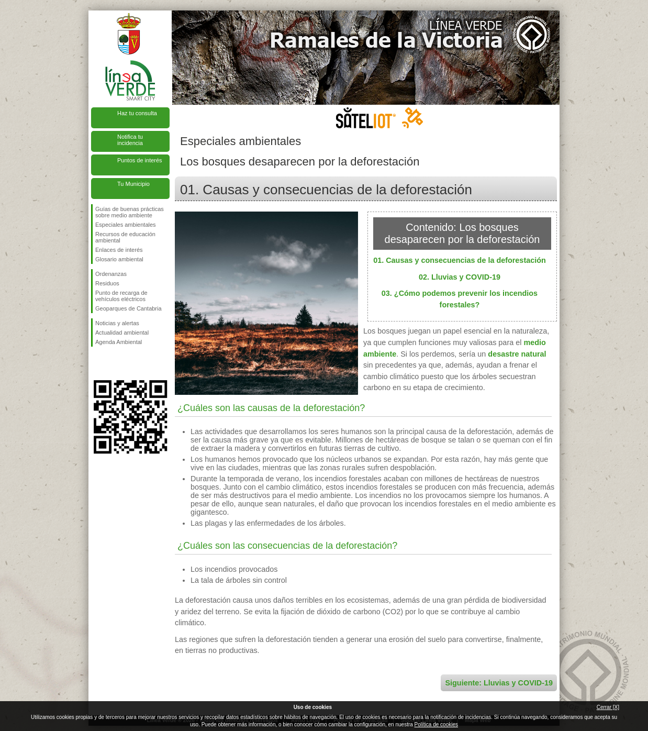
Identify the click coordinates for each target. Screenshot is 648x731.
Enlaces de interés (119, 250)
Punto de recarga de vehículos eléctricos (121, 296)
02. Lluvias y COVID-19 (459, 277)
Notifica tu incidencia (130, 140)
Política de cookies (436, 724)
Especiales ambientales (125, 224)
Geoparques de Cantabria (128, 308)
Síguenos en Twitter (114, 363)
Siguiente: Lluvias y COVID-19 (499, 683)
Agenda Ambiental (118, 342)
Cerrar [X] (608, 707)
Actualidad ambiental (122, 332)
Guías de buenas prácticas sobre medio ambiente (129, 212)
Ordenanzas (111, 274)
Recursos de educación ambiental (125, 237)
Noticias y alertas (117, 323)
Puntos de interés (139, 160)
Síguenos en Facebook (97, 363)
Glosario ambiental (119, 259)
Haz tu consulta (137, 113)
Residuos (107, 283)
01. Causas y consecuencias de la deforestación (459, 260)
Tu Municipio (133, 184)
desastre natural (517, 354)
